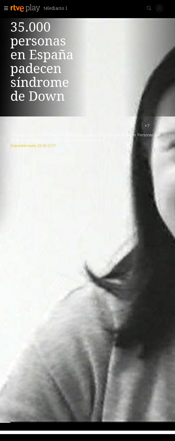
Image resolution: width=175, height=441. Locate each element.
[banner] (40, 8)
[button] (5, 8)
